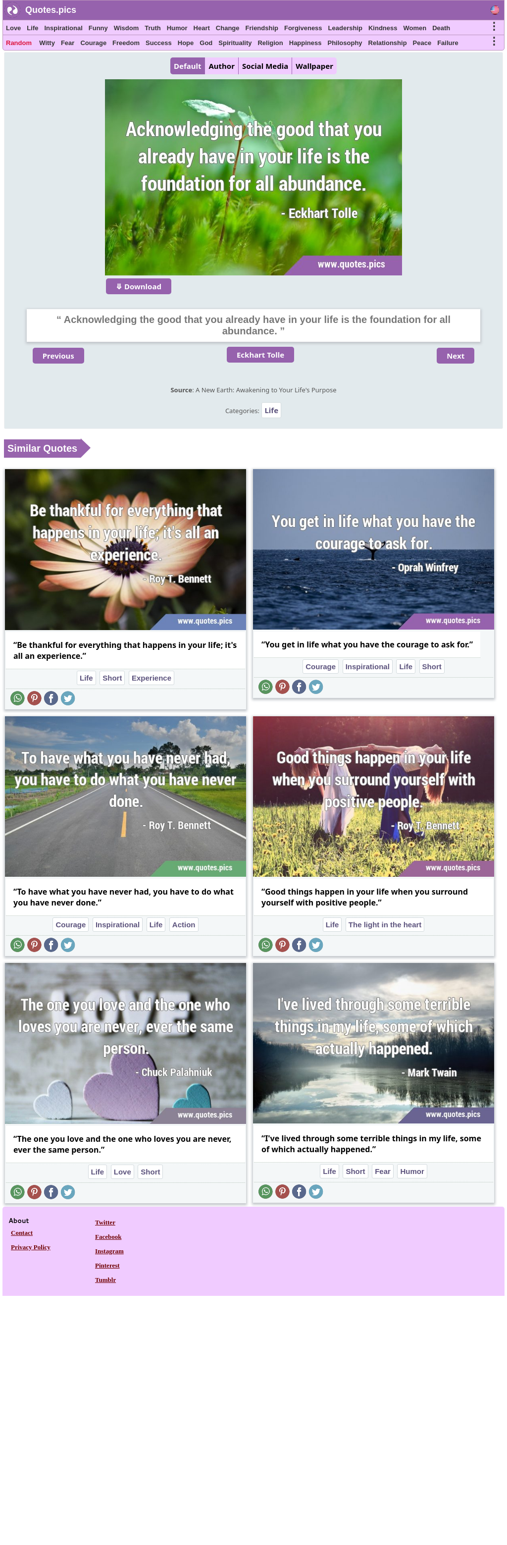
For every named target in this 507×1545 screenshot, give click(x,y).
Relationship (387, 43)
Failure (447, 43)
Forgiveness (303, 28)
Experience (151, 678)
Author (221, 66)
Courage (93, 43)
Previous (58, 356)
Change (228, 28)
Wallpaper (314, 66)
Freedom (126, 43)
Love (13, 28)
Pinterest (107, 1265)
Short (112, 678)
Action (184, 924)
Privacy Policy (31, 1247)
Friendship (262, 28)
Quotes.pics (50, 10)
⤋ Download (138, 286)
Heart (202, 28)
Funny (98, 28)
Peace (422, 43)
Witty (47, 43)
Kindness (383, 28)
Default (187, 66)
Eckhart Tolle (260, 355)
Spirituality (235, 43)
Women (414, 28)
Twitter (105, 1222)
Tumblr (105, 1279)
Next (455, 356)
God (206, 43)
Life (32, 28)
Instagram (109, 1251)
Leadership (345, 28)
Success (159, 43)
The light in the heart (385, 924)
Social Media (265, 66)
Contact (22, 1232)
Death (441, 28)
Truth (153, 28)
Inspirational (63, 28)
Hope (186, 43)
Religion (270, 43)
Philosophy (345, 43)
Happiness (305, 43)
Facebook (108, 1236)
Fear (67, 43)
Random (19, 43)
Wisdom (126, 28)
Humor (177, 28)
